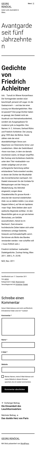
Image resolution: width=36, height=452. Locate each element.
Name (4, 340)
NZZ (13, 282)
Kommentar (6, 315)
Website (4, 364)
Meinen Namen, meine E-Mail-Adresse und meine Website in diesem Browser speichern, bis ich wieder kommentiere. (19, 379)
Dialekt (25, 284)
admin (7, 279)
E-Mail (4, 352)
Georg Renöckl (10, 438)
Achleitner (19, 284)
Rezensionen (20, 282)
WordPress (25, 443)
